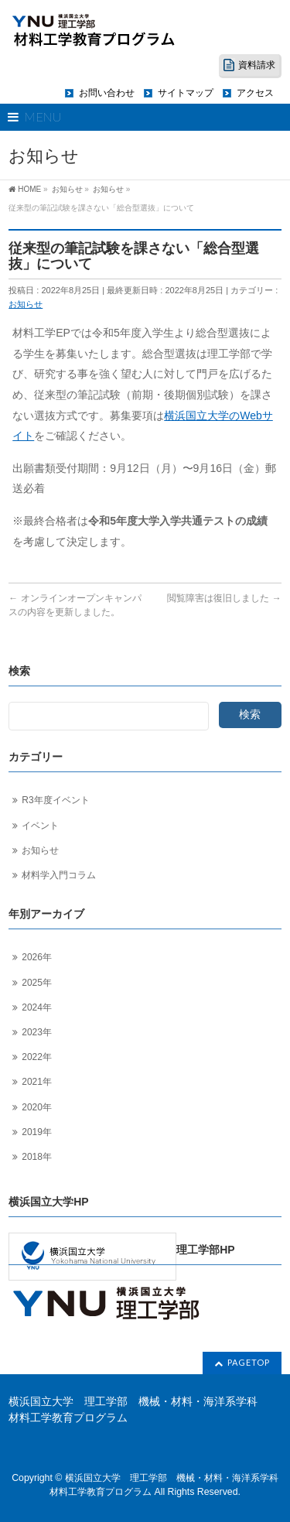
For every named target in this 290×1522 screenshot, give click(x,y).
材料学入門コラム (59, 875)
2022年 (37, 1057)
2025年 (37, 982)
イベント (40, 825)
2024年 (37, 1007)
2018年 (37, 1156)
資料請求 (256, 65)
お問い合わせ (107, 92)
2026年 (37, 957)
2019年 (37, 1132)
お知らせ (26, 304)
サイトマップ (185, 92)
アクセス (255, 92)
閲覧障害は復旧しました (224, 598)
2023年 (37, 1032)
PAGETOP (248, 1362)
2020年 (37, 1107)
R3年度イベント (55, 800)
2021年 (37, 1081)
